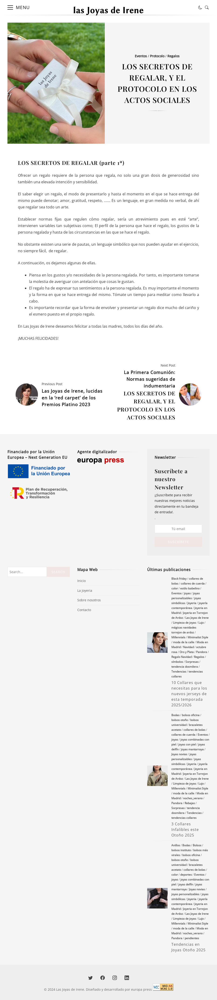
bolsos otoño (179, 720)
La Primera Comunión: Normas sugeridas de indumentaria (142, 395)
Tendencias (178, 671)
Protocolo (157, 56)
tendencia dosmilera (184, 667)
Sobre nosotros (89, 600)
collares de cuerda (193, 583)
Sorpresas (192, 662)
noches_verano (193, 798)
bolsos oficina (191, 715)
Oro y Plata (187, 652)
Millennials (178, 637)
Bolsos (197, 845)
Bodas (175, 715)
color (174, 588)
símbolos (177, 662)
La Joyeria (84, 590)
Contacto (84, 610)
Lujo (201, 623)
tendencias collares (184, 818)
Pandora (201, 652)
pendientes (192, 938)
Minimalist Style (198, 637)
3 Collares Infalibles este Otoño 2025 (157, 775)
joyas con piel (187, 744)
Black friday (178, 579)
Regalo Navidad (181, 657)
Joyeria (191, 603)
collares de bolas (194, 730)
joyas (187, 593)
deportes (186, 875)
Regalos (173, 56)
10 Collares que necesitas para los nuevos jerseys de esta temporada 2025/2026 (157, 642)
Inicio (81, 580)
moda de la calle (183, 642)
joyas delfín (185, 884)
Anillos (175, 845)
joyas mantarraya (192, 749)
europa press (141, 989)
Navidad (188, 647)
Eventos (141, 56)
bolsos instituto (181, 850)
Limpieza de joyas (184, 623)
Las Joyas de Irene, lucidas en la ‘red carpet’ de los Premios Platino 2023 (72, 398)
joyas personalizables (185, 894)
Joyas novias (179, 754)
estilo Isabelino (190, 588)
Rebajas (190, 803)
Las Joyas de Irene (197, 618)
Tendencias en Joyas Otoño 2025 (157, 898)
